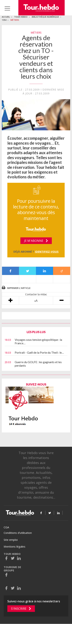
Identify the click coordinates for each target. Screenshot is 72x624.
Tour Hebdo (21, 16)
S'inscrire (18, 609)
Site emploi (11, 540)
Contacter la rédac (36, 294)
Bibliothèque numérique (45, 16)
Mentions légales (14, 546)
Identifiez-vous (47, 251)
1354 (4, 20)
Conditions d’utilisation (18, 533)
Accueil (6, 16)
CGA (6, 527)
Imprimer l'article (18, 288)
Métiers (14, 20)
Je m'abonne (33, 241)
